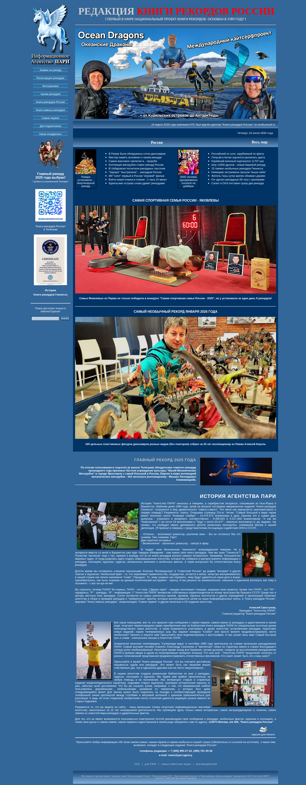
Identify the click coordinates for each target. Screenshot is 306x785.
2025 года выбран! (50, 177)
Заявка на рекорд (50, 70)
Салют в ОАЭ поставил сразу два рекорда (237, 183)
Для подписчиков (50, 126)
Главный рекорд (50, 174)
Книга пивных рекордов (50, 110)
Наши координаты (50, 134)
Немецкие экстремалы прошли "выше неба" (238, 172)
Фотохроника (50, 86)
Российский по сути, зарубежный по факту (237, 153)
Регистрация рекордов (50, 78)
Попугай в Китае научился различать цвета (238, 157)
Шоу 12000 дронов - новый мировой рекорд (238, 164)
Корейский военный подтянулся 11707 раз (237, 161)
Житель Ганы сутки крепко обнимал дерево (238, 175)
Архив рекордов (50, 94)
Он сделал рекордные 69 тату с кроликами (237, 179)
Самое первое (50, 118)
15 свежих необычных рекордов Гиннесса (237, 168)
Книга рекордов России (50, 102)
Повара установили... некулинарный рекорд (86, 181)
